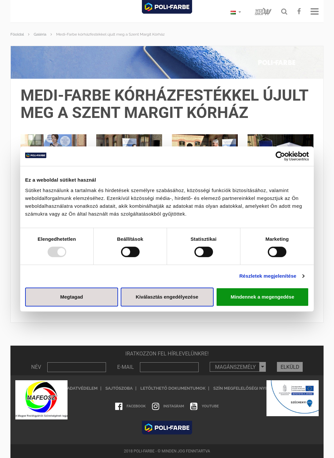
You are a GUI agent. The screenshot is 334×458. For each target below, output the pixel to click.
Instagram (168, 406)
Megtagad (71, 297)
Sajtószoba (119, 388)
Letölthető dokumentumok (172, 388)
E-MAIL (125, 367)
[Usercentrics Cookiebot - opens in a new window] (280, 156)
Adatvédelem (82, 388)
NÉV (36, 367)
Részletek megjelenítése (267, 276)
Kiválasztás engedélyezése (167, 297)
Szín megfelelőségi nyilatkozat (250, 388)
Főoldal (17, 34)
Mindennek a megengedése (262, 297)
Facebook (130, 406)
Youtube (204, 406)
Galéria (40, 34)
